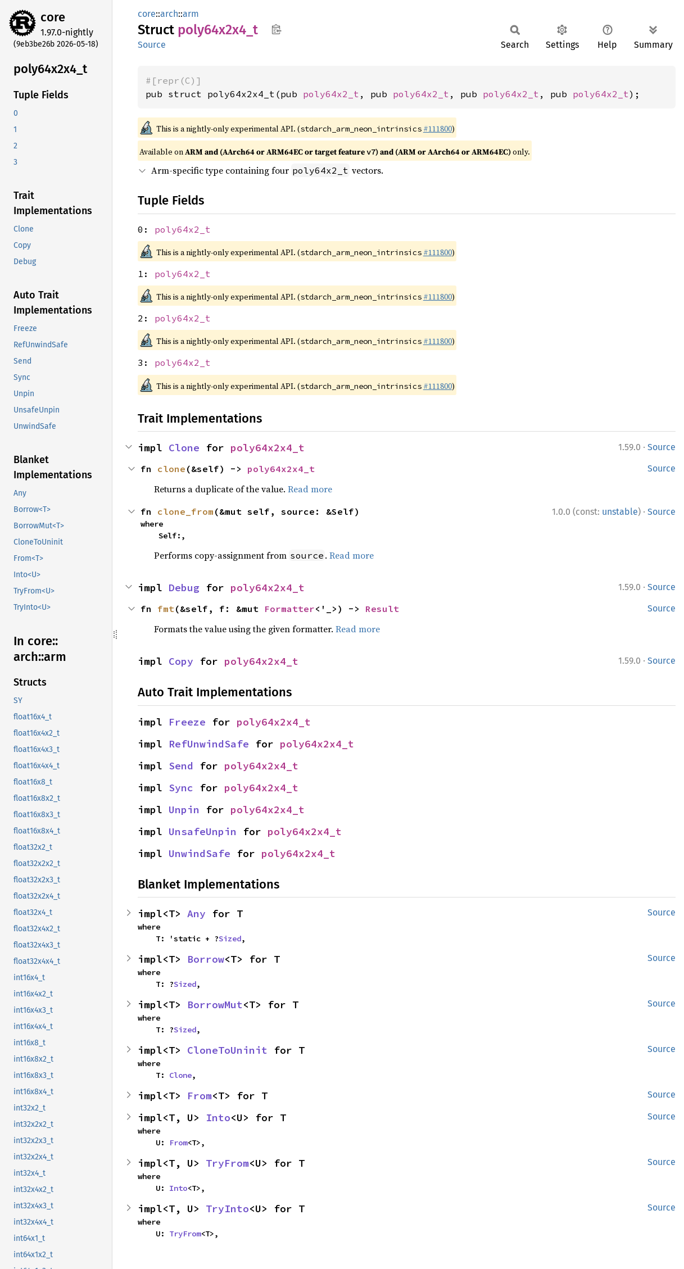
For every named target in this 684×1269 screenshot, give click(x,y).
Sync (181, 787)
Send (181, 765)
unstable (620, 511)
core (52, 17)
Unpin (184, 809)
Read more (310, 489)
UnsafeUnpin (203, 831)
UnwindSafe (199, 853)
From (199, 1095)
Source (152, 44)
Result (382, 608)
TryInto (227, 1208)
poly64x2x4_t (267, 447)
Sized (230, 938)
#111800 (437, 128)
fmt (165, 608)
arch (169, 13)
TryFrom (227, 1163)
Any (196, 913)
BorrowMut (215, 1004)
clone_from (185, 511)
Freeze (187, 721)
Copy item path (276, 29)
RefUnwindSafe (209, 743)
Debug (184, 587)
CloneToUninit (227, 1050)
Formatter (289, 608)
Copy (181, 661)
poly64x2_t (331, 93)
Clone (184, 447)
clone (171, 468)
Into (218, 1117)
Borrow (205, 959)
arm (191, 13)
